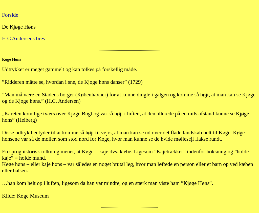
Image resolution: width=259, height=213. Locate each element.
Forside (10, 15)
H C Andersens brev (24, 38)
